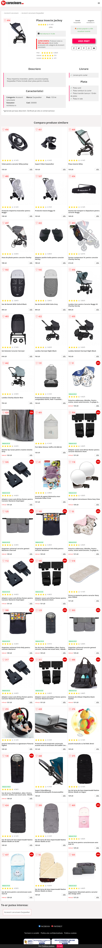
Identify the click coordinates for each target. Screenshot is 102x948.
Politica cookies (70, 933)
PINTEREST (56, 926)
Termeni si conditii (31, 933)
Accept (60, 946)
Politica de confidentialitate (52, 933)
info (31, 169)
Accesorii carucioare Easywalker (33, 13)
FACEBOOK (44, 926)
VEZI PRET (84, 41)
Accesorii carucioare (11, 13)
